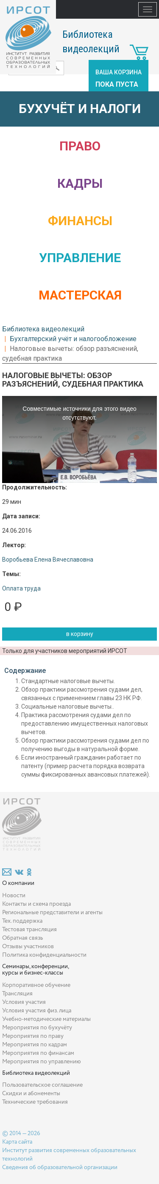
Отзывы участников (28, 946)
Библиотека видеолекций (43, 329)
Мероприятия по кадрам (34, 1044)
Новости (13, 895)
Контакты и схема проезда (36, 904)
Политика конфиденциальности (44, 955)
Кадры (80, 183)
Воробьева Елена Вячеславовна (47, 559)
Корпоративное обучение (36, 985)
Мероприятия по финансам (38, 1053)
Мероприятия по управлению (41, 1061)
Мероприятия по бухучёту (37, 1027)
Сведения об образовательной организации (59, 1167)
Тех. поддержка (22, 921)
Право (79, 145)
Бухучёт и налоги (80, 108)
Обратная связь (22, 938)
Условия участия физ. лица (36, 1010)
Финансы (80, 220)
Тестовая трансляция (29, 929)
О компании (18, 883)
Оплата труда (21, 588)
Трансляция (17, 993)
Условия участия (24, 1002)
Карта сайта (17, 1142)
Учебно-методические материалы (46, 1019)
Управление (80, 257)
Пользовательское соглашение (42, 1085)
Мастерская (80, 295)
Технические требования (35, 1102)
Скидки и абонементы (31, 1093)
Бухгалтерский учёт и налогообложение (73, 339)
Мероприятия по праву (33, 1036)
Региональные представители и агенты (52, 912)
